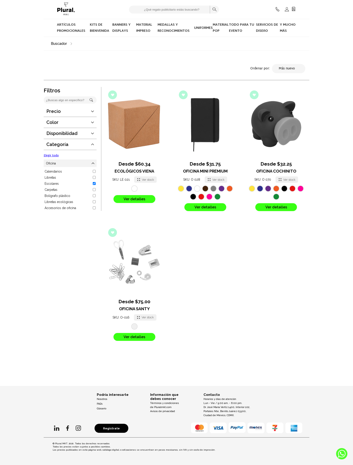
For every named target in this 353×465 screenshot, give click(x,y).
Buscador (59, 43)
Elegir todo (51, 155)
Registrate (111, 428)
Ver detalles (134, 199)
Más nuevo (289, 68)
